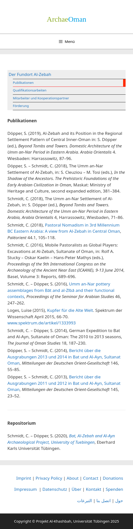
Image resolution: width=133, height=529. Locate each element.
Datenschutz (55, 489)
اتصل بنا (103, 500)
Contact (90, 478)
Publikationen (23, 82)
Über (76, 489)
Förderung (21, 106)
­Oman (66, 19)
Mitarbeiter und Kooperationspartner (41, 98)
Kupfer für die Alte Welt (70, 310)
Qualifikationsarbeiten (29, 90)
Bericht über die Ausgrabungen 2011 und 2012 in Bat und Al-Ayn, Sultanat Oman (63, 383)
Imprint (23, 478)
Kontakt (93, 489)
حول (119, 500)
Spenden (114, 489)
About (73, 478)
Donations (113, 478)
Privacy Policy (49, 478)
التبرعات (84, 500)
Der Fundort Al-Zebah (30, 74)
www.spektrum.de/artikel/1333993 (41, 323)
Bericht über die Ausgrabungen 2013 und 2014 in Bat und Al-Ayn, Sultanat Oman (63, 357)
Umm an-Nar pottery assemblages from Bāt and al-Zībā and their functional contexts (60, 290)
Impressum (25, 489)
